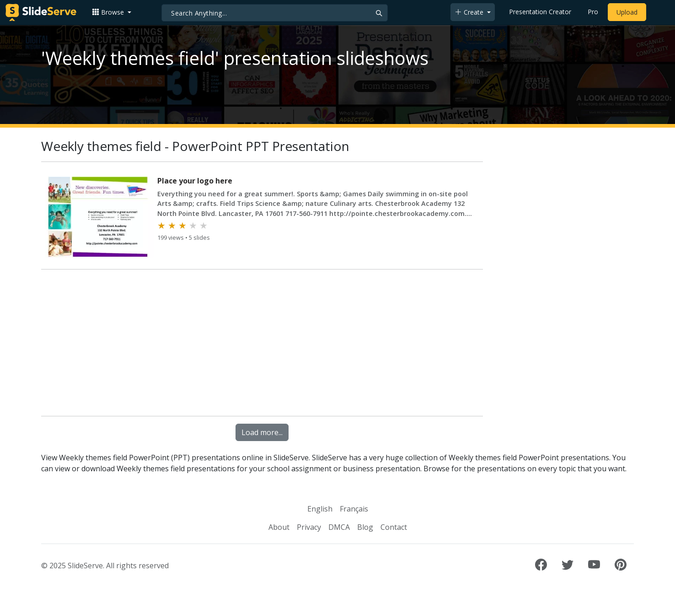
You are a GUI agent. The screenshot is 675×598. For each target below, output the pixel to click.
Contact (393, 527)
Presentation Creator (540, 11)
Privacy (309, 527)
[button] (111, 12)
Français (354, 509)
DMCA (339, 527)
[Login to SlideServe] (659, 12)
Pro (593, 11)
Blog (365, 527)
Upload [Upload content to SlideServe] (627, 12)
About (278, 527)
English (319, 509)
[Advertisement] (262, 344)
